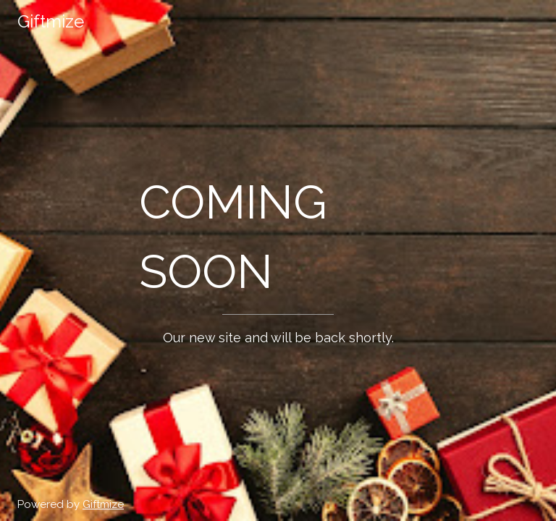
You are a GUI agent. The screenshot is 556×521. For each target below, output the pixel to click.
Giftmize (103, 504)
